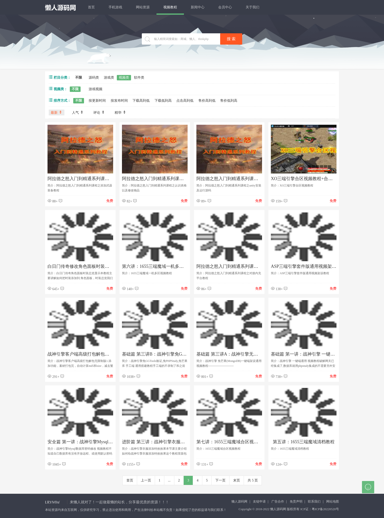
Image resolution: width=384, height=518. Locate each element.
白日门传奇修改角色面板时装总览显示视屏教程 (94, 266)
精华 (120, 112)
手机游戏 (115, 7)
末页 (236, 480)
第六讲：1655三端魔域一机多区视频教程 (161, 266)
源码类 (94, 77)
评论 (99, 112)
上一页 (146, 480)
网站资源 (143, 7)
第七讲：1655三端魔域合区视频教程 (231, 441)
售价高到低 (207, 100)
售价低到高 (228, 100)
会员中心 (225, 7)
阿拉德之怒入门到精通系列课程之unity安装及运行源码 (249, 178)
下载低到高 (163, 100)
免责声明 (296, 501)
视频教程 (170, 7)
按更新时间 (97, 100)
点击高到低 (184, 100)
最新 (56, 112)
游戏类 (109, 77)
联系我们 (314, 501)
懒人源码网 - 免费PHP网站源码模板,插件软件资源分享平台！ (60, 7)
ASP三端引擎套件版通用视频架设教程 (308, 266)
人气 (78, 112)
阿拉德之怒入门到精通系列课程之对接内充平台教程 (247, 266)
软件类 (139, 77)
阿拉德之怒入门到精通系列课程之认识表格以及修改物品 (177, 178)
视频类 (124, 77)
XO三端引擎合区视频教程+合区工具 (306, 178)
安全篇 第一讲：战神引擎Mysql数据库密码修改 (93, 441)
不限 (78, 77)
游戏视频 (95, 89)
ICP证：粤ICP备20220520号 (319, 509)
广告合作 (277, 501)
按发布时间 (119, 100)
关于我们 (252, 7)
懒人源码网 (239, 501)
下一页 (220, 480)
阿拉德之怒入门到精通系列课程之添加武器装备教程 (98, 178)
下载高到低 (141, 100)
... (169, 480)
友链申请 (259, 501)
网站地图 (332, 501)
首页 (91, 7)
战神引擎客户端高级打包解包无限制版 (85, 354)
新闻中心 (197, 7)
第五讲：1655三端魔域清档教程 (304, 441)
